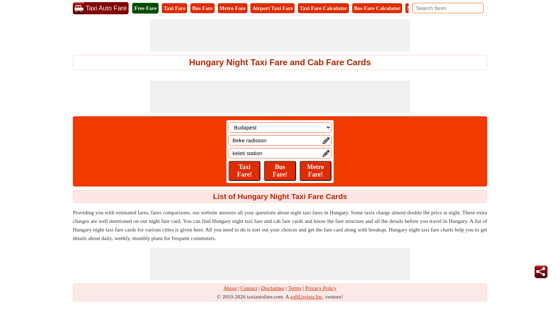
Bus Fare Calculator (377, 8)
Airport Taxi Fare (272, 8)
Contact (249, 288)
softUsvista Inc (306, 297)
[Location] (280, 127)
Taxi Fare (174, 8)
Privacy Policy (321, 288)
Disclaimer (273, 288)
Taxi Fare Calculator (323, 8)
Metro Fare (233, 8)
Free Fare (145, 8)
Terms (294, 288)
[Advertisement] (280, 35)
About (230, 288)
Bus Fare (202, 8)
